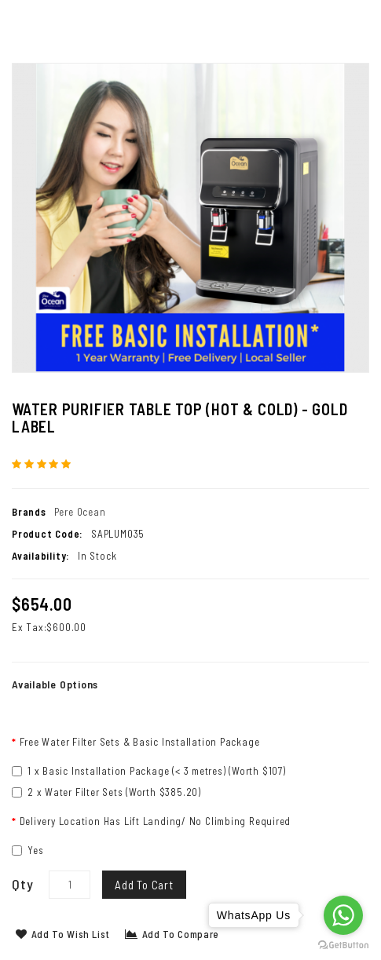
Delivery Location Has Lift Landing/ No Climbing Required (155, 821)
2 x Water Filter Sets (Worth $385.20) (106, 792)
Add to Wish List (63, 934)
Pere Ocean (80, 512)
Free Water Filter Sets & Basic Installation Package (140, 742)
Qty (22, 883)
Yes (27, 850)
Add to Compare (172, 934)
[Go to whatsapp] (343, 915)
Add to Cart (144, 885)
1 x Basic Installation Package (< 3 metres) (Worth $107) (149, 771)
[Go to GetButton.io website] (343, 944)
